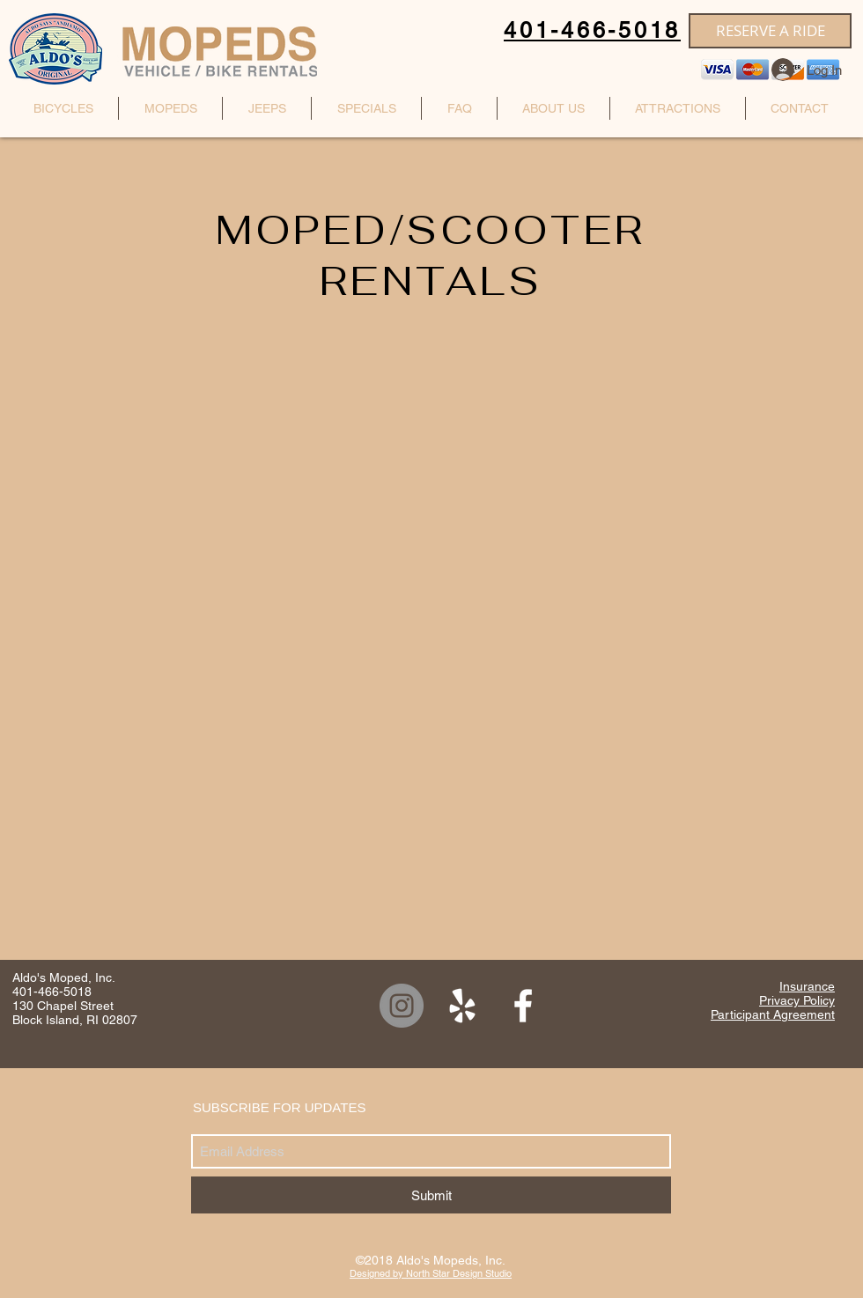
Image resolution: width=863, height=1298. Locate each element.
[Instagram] (402, 1006)
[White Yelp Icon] (462, 1006)
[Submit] (431, 1194)
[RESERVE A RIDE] (770, 30)
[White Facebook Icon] (523, 1006)
